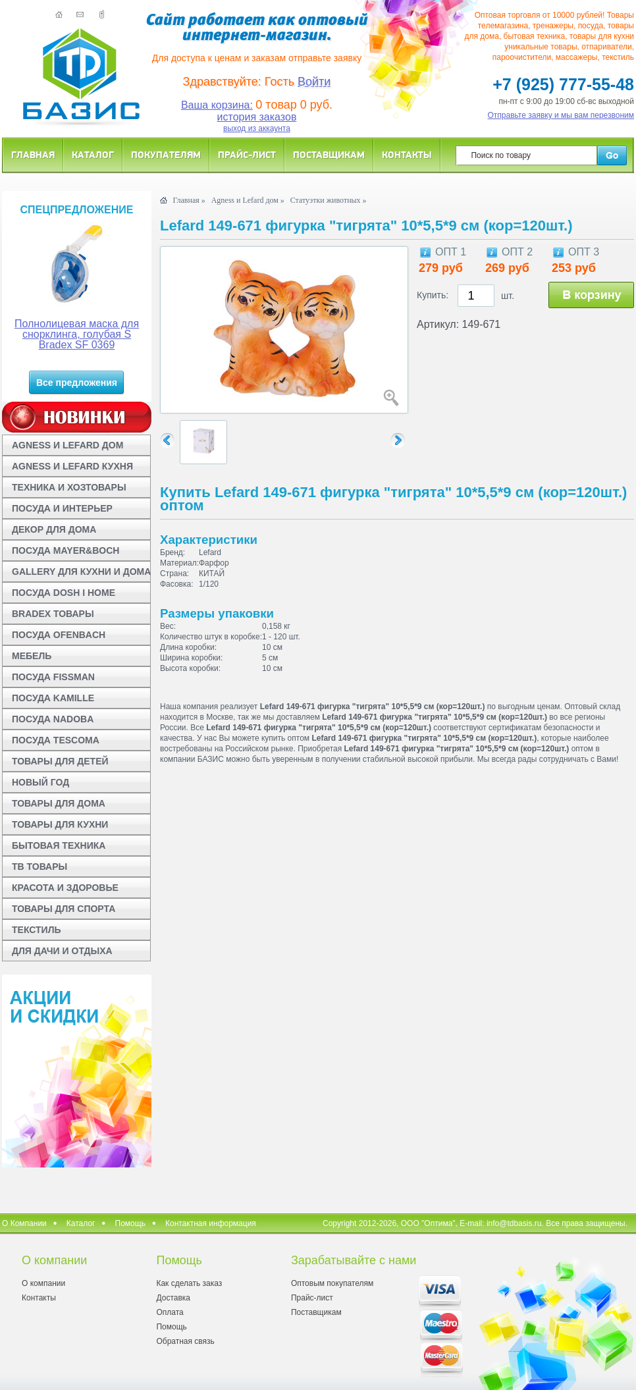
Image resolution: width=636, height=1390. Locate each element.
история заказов (257, 116)
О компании (43, 1283)
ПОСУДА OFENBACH (58, 634)
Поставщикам (329, 154)
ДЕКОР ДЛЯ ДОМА (54, 529)
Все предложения (76, 382)
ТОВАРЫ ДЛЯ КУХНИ (60, 824)
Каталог (93, 154)
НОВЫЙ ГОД (40, 782)
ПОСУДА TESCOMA (55, 740)
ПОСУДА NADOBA (52, 719)
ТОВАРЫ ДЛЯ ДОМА (58, 803)
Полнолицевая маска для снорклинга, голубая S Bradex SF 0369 (76, 334)
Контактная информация (210, 1223)
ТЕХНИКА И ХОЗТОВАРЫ (69, 487)
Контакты (407, 154)
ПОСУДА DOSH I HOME (63, 592)
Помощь (130, 1223)
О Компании (24, 1223)
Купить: (432, 295)
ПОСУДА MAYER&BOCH (65, 550)
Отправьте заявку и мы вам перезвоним (561, 115)
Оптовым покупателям (332, 1283)
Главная (33, 154)
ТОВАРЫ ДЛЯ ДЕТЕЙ (60, 761)
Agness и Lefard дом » (247, 200)
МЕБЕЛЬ (31, 656)
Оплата (169, 1312)
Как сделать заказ (189, 1283)
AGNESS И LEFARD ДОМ (67, 445)
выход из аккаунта (256, 128)
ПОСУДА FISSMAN (53, 677)
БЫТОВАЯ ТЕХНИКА (58, 845)
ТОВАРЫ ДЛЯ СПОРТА (63, 908)
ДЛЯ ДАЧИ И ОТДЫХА (62, 951)
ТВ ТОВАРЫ (39, 866)
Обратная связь (185, 1341)
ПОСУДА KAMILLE (53, 698)
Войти (314, 81)
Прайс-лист (247, 154)
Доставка (173, 1297)
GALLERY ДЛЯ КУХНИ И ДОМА (81, 571)
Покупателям (166, 154)
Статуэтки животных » (328, 200)
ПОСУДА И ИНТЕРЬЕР (62, 508)
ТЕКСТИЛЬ (36, 929)
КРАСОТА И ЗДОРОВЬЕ (65, 887)
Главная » (188, 200)
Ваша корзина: (217, 105)
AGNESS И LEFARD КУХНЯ (72, 466)
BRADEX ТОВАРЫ (53, 613)
